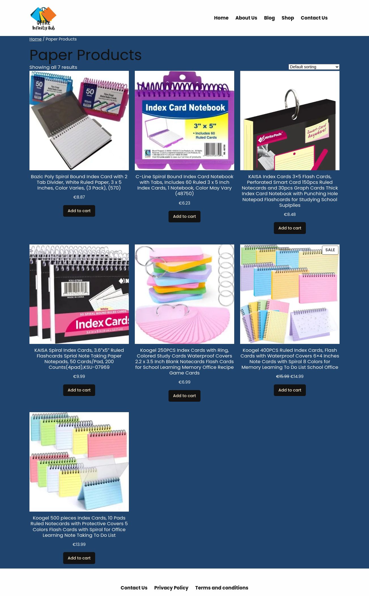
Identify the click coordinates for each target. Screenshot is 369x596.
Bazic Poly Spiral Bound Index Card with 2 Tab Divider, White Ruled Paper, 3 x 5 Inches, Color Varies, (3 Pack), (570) (79, 182)
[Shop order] (314, 67)
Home (35, 39)
